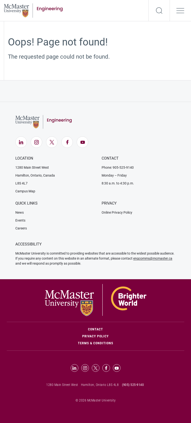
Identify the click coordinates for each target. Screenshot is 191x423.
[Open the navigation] (180, 10)
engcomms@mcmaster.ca (152, 258)
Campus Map (25, 191)
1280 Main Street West (32, 167)
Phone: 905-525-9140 (118, 167)
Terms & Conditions (95, 343)
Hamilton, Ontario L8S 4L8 (100, 385)
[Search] (159, 10)
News (19, 212)
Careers (21, 228)
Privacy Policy (95, 336)
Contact (116, 329)
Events (20, 220)
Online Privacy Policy (117, 212)
